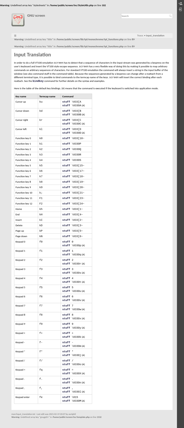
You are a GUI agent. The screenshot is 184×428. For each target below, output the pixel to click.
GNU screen (36, 15)
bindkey (38, 81)
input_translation (155, 35)
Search (171, 16)
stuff (66, 101)
